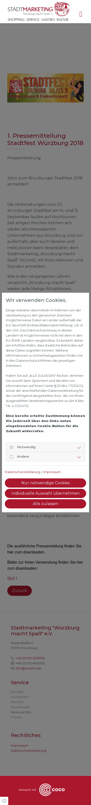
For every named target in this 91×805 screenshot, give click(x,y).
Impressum (52, 472)
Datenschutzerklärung (22, 472)
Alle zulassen (45, 503)
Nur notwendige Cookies (45, 483)
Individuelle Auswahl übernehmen (45, 493)
